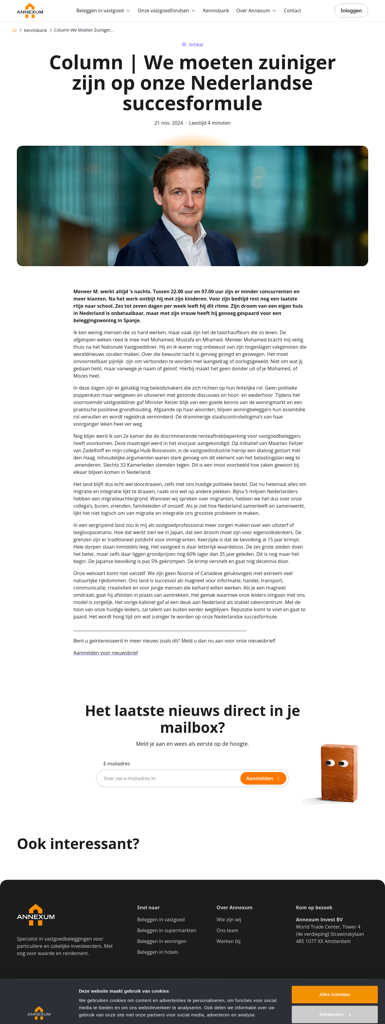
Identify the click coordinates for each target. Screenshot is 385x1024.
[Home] (14, 30)
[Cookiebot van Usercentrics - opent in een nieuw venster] (39, 1012)
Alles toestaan (334, 953)
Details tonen (93, 1012)
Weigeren (335, 992)
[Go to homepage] (30, 10)
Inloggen (351, 10)
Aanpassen (335, 973)
